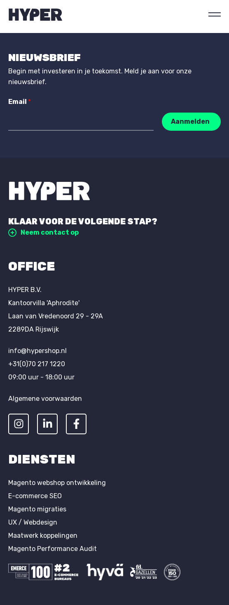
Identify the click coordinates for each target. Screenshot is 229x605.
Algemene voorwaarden (45, 399)
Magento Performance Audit (52, 549)
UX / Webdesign (32, 522)
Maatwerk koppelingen (42, 535)
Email (19, 102)
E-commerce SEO (35, 496)
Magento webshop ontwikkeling (57, 483)
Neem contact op (43, 232)
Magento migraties (37, 509)
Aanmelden (190, 121)
